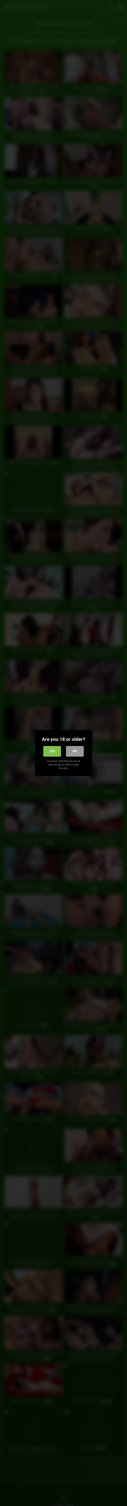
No (75, 751)
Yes (52, 751)
